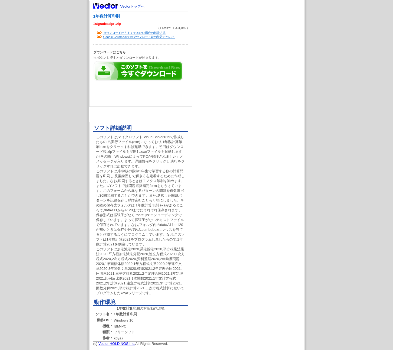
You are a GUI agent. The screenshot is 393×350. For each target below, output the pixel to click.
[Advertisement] (252, 103)
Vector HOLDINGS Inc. (116, 344)
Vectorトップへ (132, 6)
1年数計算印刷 (106, 16)
